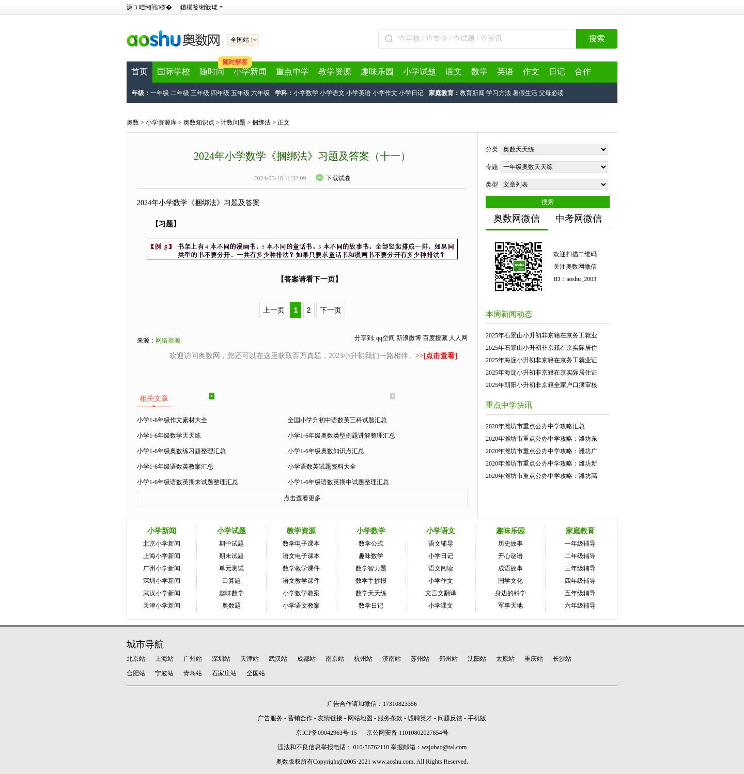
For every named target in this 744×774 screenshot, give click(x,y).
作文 (531, 71)
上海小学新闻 (161, 556)
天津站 (249, 658)
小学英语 (358, 93)
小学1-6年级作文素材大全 (172, 420)
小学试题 (419, 71)
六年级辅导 (580, 605)
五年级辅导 (580, 593)
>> (436, 356)
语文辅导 (440, 543)
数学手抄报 (370, 580)
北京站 (136, 658)
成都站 (306, 658)
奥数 (133, 122)
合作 (583, 71)
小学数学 (305, 93)
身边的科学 (510, 593)
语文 (453, 71)
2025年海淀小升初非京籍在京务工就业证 (541, 360)
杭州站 (363, 658)
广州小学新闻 (161, 568)
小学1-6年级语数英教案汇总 (175, 466)
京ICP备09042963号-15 (326, 732)
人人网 (458, 338)
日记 (557, 71)
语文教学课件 (301, 580)
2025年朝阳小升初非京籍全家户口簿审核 (541, 385)
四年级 (220, 93)
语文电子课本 (301, 556)
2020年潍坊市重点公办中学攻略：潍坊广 (541, 451)
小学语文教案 (301, 605)
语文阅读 (440, 568)
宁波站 (164, 673)
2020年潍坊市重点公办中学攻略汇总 (535, 426)
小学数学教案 (301, 593)
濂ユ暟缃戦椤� (149, 7)
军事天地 (510, 605)
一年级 (159, 93)
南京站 (335, 658)
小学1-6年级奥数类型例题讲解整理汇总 (341, 435)
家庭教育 (580, 531)
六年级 (260, 93)
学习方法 (498, 93)
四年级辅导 (580, 580)
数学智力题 (370, 568)
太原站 (505, 658)
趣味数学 (231, 593)
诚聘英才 (420, 718)
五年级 (240, 93)
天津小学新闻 (161, 605)
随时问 (211, 71)
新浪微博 (408, 338)
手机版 (477, 718)
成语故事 (510, 568)
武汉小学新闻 (161, 593)
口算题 (231, 580)
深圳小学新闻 (161, 580)
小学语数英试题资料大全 (322, 466)
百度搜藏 (435, 338)
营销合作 (300, 718)
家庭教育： (444, 93)
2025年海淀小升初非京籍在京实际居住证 (541, 372)
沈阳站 (477, 658)
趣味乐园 (377, 71)
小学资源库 (161, 122)
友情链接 (330, 718)
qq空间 (385, 338)
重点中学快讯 (509, 405)
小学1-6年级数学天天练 (169, 435)
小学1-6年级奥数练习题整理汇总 (181, 451)
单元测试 (231, 568)
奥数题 (231, 605)
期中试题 (231, 543)
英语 (505, 71)
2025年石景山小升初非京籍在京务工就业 (541, 335)
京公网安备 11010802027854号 (407, 732)
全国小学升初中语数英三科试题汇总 (337, 420)
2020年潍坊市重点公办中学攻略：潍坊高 (541, 475)
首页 (139, 71)
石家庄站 (224, 673)
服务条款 (390, 718)
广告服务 (270, 718)
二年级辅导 (580, 556)
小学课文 (440, 605)
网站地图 (360, 718)
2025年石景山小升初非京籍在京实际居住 (541, 347)
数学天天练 (370, 593)
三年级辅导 (580, 568)
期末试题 (231, 556)
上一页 (274, 310)
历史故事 (510, 543)
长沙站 (562, 658)
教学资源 (334, 71)
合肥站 (136, 673)
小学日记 (411, 93)
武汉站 (278, 658)
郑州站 (448, 658)
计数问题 (233, 122)
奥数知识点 (198, 122)
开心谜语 (510, 556)
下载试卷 (333, 178)
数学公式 (371, 543)
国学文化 (510, 580)
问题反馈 (450, 718)
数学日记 (371, 605)
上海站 (164, 658)
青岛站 (192, 673)
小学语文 (332, 93)
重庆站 (533, 658)
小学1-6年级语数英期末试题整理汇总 (187, 482)
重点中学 (292, 71)
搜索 (596, 38)
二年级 (180, 93)
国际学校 (173, 71)
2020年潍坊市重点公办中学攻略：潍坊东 (541, 438)
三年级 (200, 93)
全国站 (255, 673)
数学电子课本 (301, 543)
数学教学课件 (301, 568)
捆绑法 (261, 122)
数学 (479, 71)
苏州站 (420, 658)
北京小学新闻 (161, 543)
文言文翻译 (440, 593)
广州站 (192, 658)
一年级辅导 (580, 543)
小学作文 (385, 93)
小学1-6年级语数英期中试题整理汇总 (338, 482)
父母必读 (551, 93)
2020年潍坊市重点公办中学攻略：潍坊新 (541, 463)
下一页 (331, 310)
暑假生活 (525, 93)
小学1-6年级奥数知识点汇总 (326, 451)
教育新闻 (472, 93)
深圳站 (221, 658)
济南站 (391, 658)
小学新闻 (250, 71)
